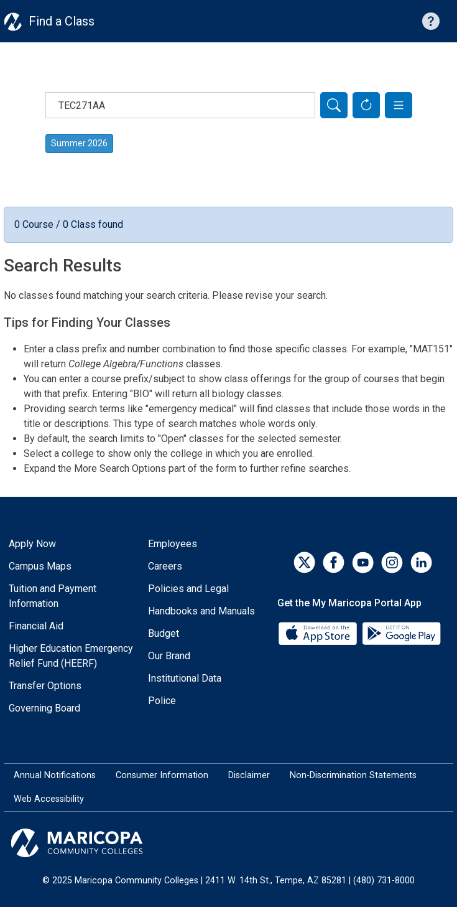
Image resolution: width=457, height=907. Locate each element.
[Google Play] (401, 633)
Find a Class (62, 21)
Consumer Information (162, 775)
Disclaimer (249, 775)
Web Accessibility (49, 799)
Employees (172, 544)
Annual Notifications (55, 775)
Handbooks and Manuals (201, 611)
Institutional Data (184, 678)
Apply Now (32, 544)
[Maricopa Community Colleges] (228, 843)
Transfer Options (45, 686)
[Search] (334, 105)
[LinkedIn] (421, 562)
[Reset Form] (366, 105)
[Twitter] (304, 562)
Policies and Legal (188, 588)
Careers (165, 566)
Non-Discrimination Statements (353, 775)
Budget (163, 633)
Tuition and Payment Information (52, 596)
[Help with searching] (431, 21)
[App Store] (319, 633)
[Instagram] (392, 562)
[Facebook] (333, 562)
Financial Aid (36, 626)
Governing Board (44, 708)
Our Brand (169, 656)
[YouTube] (363, 562)
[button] (398, 105)
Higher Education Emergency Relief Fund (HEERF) (71, 655)
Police (162, 701)
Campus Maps (40, 566)
